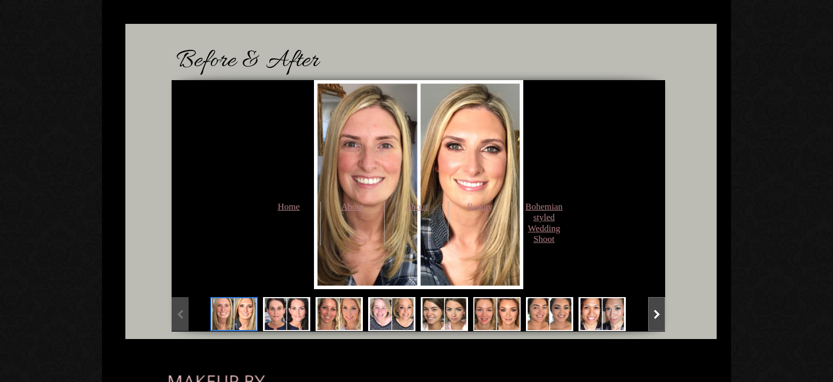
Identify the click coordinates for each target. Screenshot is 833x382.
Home (289, 207)
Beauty (479, 207)
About (352, 207)
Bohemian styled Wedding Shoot (544, 223)
